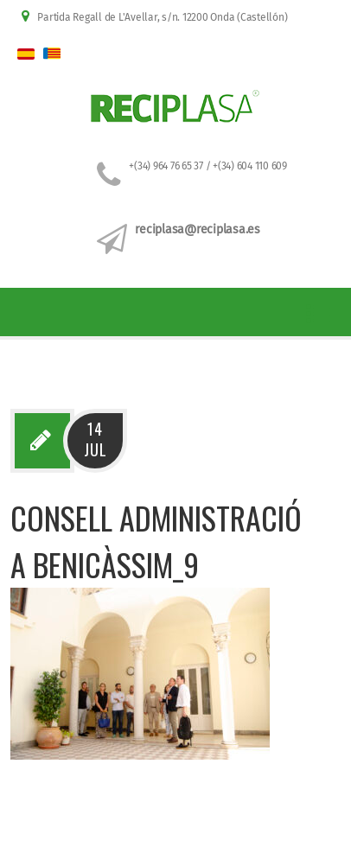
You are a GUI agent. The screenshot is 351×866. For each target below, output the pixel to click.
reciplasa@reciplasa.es (197, 229)
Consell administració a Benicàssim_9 (156, 540)
